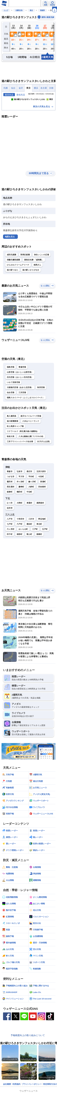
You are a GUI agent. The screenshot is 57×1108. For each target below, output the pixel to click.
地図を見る (10, 261)
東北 (31, 10)
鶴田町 (19, 517)
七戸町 (9, 549)
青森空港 (22, 392)
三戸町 (35, 554)
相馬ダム (37, 290)
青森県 (42, 10)
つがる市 (10, 501)
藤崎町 (21, 512)
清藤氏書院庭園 (13, 284)
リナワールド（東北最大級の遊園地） (23, 456)
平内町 (31, 501)
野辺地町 (42, 544)
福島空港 (10, 392)
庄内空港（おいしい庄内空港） (20, 402)
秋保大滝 (10, 461)
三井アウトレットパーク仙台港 (20, 466)
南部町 (19, 559)
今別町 (41, 501)
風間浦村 (40, 528)
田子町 (9, 559)
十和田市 (20, 544)
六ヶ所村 (10, 554)
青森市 (9, 496)
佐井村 (9, 533)
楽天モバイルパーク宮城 (31, 441)
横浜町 (29, 549)
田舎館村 (42, 512)
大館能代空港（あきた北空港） (20, 412)
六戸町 (19, 549)
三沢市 (31, 544)
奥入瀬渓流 (11, 441)
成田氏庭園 (11, 279)
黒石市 (29, 496)
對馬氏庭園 (25, 279)
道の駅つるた (12, 295)
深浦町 (43, 506)
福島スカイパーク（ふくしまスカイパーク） (25, 422)
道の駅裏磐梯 (12, 446)
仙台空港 (10, 417)
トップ (6, 10)
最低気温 (20, 94)
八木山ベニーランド (30, 446)
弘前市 (19, 496)
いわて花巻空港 (13, 407)
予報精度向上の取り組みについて (28, 1060)
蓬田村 (9, 506)
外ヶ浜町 (20, 506)
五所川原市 (41, 496)
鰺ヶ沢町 (32, 506)
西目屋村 (10, 512)
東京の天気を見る (43, 131)
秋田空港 (41, 412)
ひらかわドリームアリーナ (18, 290)
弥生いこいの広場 (41, 279)
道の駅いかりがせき (30, 295)
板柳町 (9, 517)
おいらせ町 (23, 554)
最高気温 (9, 94)
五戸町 (45, 554)
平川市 (21, 501)
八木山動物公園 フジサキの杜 (31, 461)
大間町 (19, 528)
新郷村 (39, 559)
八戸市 (9, 544)
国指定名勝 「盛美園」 (33, 284)
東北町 (39, 549)
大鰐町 (31, 512)
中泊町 (29, 517)
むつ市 (9, 528)
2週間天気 (19, 10)
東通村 (29, 528)
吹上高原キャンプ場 (15, 451)
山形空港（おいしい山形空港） (20, 397)
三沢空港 (22, 417)
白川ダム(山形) (43, 466)
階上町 (29, 559)
